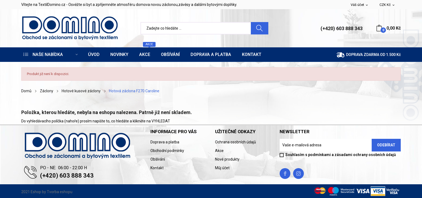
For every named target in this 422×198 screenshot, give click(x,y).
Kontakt (157, 168)
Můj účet (222, 168)
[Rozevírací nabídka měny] (387, 5)
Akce (219, 150)
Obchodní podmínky (167, 150)
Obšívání (157, 159)
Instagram (298, 173)
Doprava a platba (164, 142)
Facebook (285, 173)
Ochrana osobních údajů (235, 142)
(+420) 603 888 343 (342, 28)
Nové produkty (227, 159)
